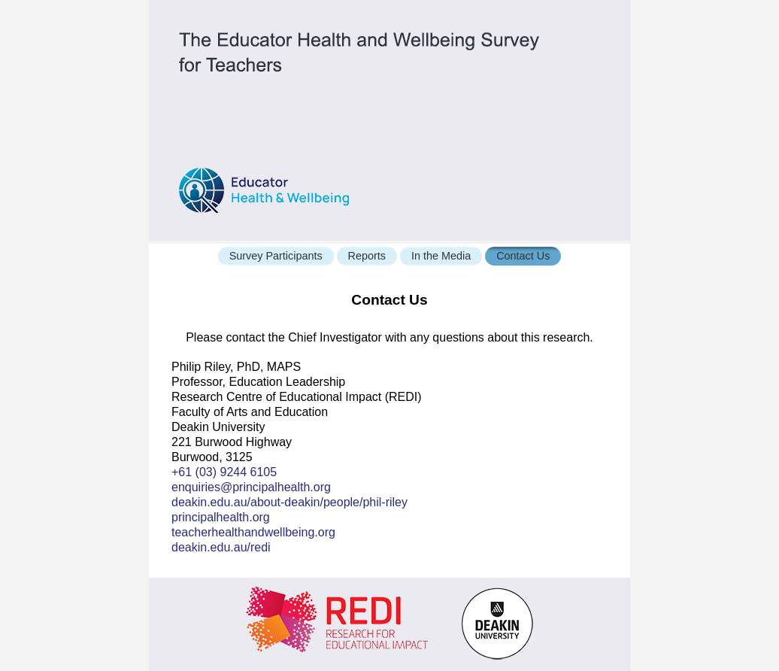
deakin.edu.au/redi (221, 547)
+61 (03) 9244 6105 (224, 472)
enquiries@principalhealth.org (251, 487)
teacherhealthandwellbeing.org (253, 532)
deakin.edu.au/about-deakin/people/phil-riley (289, 502)
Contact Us (523, 256)
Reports (367, 256)
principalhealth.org (220, 517)
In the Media (441, 256)
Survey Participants (276, 256)
